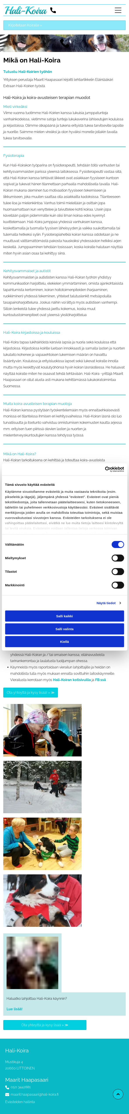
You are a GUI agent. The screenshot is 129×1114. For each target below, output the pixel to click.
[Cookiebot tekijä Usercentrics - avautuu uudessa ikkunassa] (105, 469)
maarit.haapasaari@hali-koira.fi (34, 1094)
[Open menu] (118, 10)
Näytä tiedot (106, 603)
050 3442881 (21, 1087)
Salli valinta (64, 629)
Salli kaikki (64, 616)
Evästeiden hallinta (20, 1102)
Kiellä (64, 641)
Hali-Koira (17, 1050)
